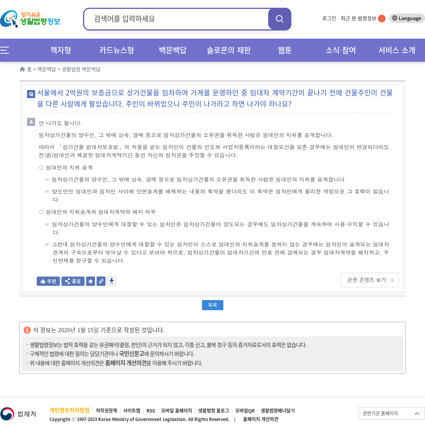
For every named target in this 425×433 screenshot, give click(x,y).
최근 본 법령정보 (363, 18)
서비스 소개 (396, 50)
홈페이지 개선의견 (260, 419)
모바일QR (245, 410)
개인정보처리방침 (69, 410)
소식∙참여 (341, 50)
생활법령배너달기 (278, 410)
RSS (150, 410)
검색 (279, 19)
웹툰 (285, 50)
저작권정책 (106, 410)
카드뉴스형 (116, 50)
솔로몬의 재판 (229, 50)
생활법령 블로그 (213, 410)
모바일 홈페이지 (176, 410)
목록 (212, 304)
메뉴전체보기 (7, 50)
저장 (111, 281)
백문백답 (173, 50)
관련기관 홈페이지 (380, 413)
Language (410, 18)
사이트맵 (131, 410)
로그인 (329, 18)
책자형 (60, 50)
